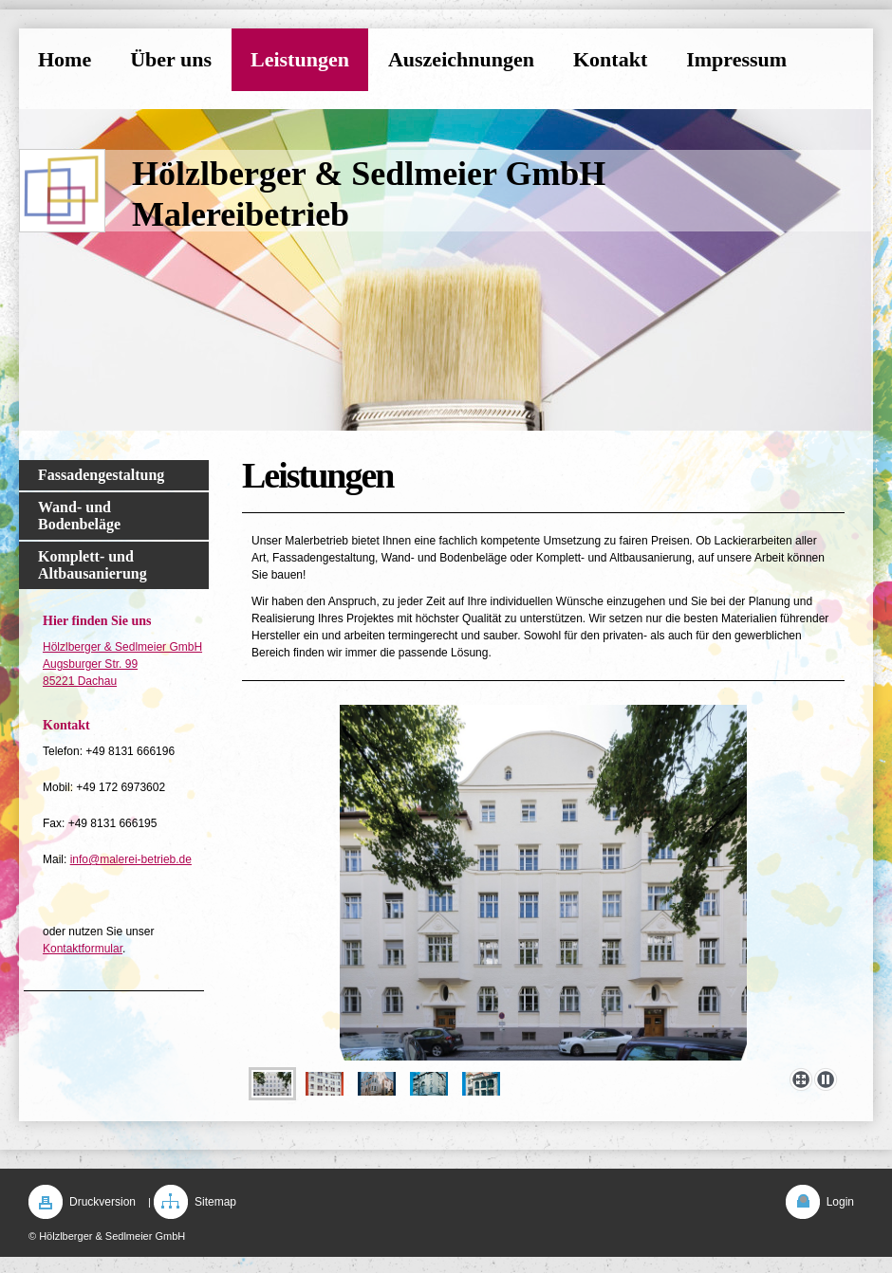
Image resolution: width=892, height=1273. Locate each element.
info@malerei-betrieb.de (131, 859)
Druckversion (102, 1201)
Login (840, 1201)
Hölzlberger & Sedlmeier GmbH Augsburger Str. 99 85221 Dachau (122, 664)
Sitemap (215, 1201)
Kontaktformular (82, 948)
